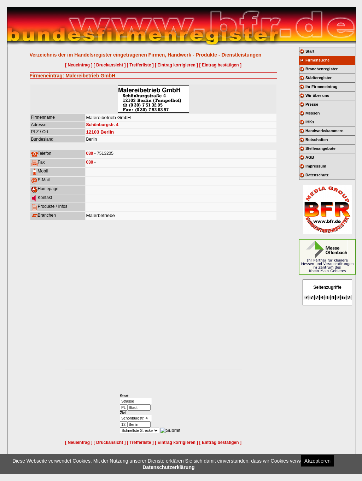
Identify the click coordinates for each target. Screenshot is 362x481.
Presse (311, 104)
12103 (92, 132)
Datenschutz (316, 175)
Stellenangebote (320, 148)
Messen (312, 113)
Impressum (315, 166)
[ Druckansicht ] (110, 65)
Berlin (107, 132)
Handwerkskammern (324, 131)
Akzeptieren (317, 461)
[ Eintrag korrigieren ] (176, 65)
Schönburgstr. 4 (102, 124)
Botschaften (316, 139)
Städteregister (318, 78)
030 (89, 153)
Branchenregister (321, 69)
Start (309, 51)
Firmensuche (317, 60)
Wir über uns (317, 95)
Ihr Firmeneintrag (321, 86)
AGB (309, 157)
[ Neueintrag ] (78, 65)
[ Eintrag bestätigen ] (220, 65)
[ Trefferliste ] (140, 65)
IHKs (309, 122)
